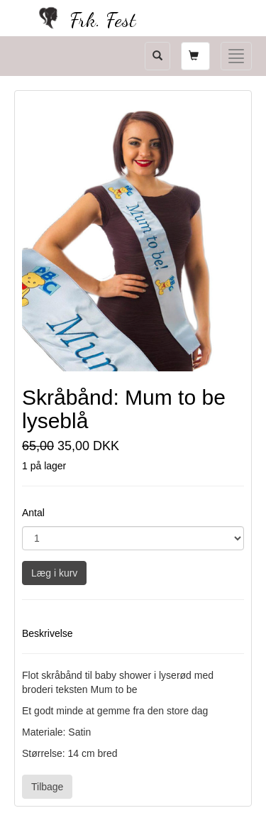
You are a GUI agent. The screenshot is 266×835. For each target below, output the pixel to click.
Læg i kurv (54, 573)
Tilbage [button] (47, 786)
